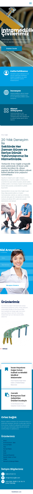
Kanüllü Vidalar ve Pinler (9, 457)
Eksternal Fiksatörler (8, 455)
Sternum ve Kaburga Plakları (11, 461)
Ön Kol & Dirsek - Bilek (9, 442)
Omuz (4, 349)
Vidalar (5, 459)
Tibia (4, 447)
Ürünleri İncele (11, 48)
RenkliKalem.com (16, 492)
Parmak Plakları (7, 449)
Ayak (4, 451)
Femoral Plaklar (7, 445)
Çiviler (4, 453)
